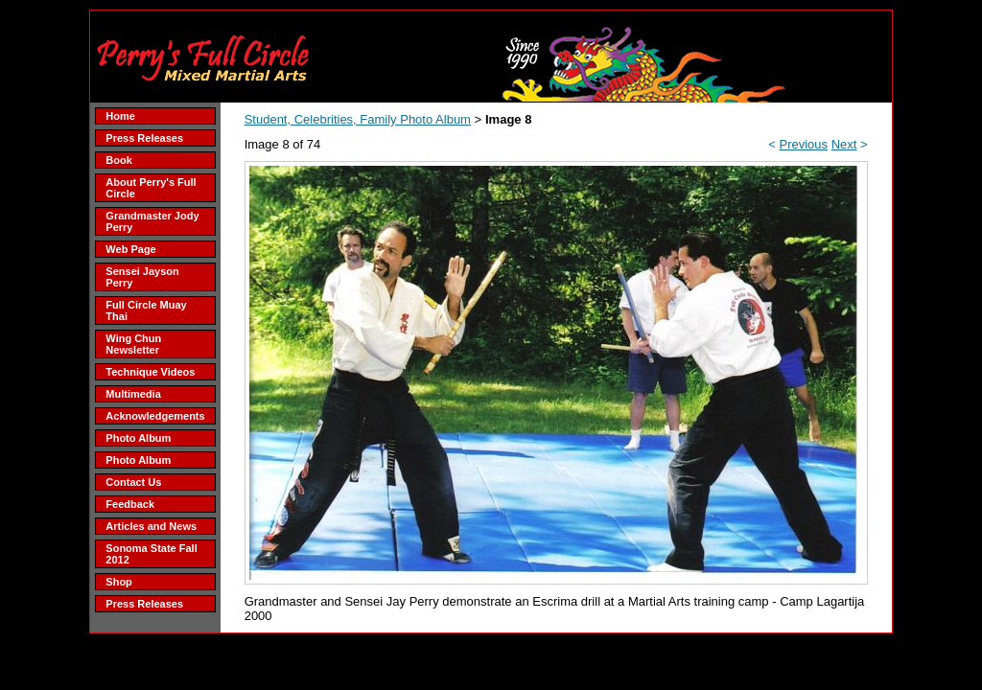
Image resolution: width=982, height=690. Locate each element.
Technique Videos (150, 372)
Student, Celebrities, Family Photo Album (358, 119)
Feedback (129, 504)
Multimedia (132, 394)
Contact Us (133, 482)
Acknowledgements (154, 416)
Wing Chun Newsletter (133, 344)
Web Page (130, 249)
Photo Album (138, 438)
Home (120, 116)
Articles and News (151, 526)
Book (118, 160)
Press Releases (144, 138)
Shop (118, 581)
